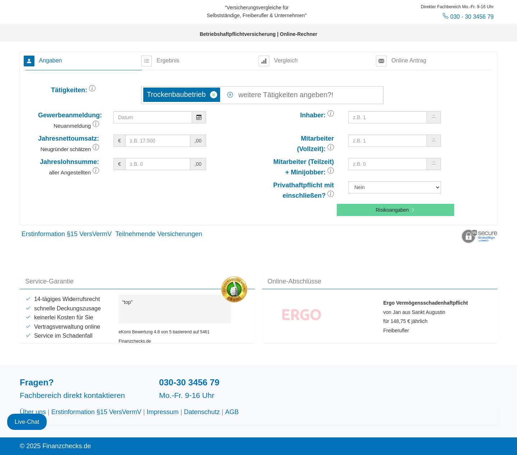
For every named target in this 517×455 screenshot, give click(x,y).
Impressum (163, 412)
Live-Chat (27, 417)
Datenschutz (202, 412)
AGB (232, 412)
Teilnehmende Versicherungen (158, 234)
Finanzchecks (74, 11)
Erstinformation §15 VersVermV (67, 234)
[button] (92, 90)
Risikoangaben (395, 210)
